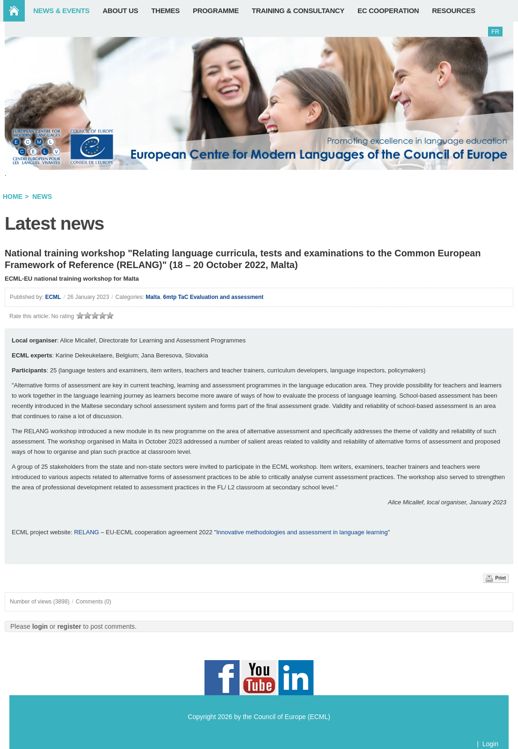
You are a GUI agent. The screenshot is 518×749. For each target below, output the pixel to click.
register (69, 626)
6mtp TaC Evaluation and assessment (213, 297)
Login (490, 744)
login (40, 626)
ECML (53, 297)
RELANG (86, 532)
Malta (153, 297)
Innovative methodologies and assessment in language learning (301, 532)
